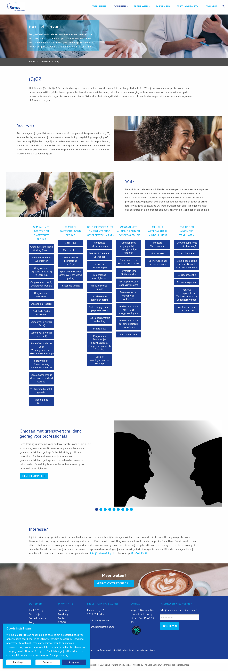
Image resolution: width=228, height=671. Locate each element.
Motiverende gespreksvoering (99, 298)
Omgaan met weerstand (41, 294)
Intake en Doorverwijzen (99, 265)
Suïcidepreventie (187, 274)
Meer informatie (32, 476)
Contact (62, 618)
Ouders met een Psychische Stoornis (128, 261)
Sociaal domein (37, 618)
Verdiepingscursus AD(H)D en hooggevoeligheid (129, 310)
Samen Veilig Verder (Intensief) (41, 334)
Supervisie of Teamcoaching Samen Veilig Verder (41, 364)
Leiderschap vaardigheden (99, 276)
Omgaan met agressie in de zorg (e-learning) (41, 271)
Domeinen (120, 6)
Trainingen (140, 6)
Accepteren (74, 662)
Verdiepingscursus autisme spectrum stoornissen (128, 324)
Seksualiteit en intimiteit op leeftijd (70, 261)
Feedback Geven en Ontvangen (99, 255)
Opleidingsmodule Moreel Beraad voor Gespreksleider (187, 264)
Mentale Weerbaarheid (157, 244)
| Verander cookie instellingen (175, 664)
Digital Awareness (187, 253)
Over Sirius (99, 6)
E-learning (162, 6)
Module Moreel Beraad (99, 287)
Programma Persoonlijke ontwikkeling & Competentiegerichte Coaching (99, 342)
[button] (96, 509)
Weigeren (47, 662)
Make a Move (70, 250)
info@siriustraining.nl (102, 553)
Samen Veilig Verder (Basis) (41, 323)
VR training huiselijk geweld (41, 390)
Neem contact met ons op (112, 583)
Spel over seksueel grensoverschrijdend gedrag (70, 275)
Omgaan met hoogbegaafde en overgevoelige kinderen (128, 247)
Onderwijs (34, 614)
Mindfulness (157, 253)
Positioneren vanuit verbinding (99, 319)
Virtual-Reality (187, 6)
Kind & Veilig (36, 610)
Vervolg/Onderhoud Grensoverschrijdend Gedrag (41, 378)
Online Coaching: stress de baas (157, 262)
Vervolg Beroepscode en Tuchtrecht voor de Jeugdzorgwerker (186, 294)
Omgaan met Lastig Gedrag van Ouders (41, 284)
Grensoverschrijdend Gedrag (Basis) (41, 248)
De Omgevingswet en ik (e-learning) (187, 244)
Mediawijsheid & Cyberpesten (41, 259)
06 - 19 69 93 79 (99, 620)
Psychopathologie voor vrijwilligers (128, 283)
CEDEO (62, 622)
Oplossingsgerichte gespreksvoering (99, 308)
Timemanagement (187, 282)
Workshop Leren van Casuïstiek (187, 308)
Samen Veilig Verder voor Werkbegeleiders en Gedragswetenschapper (42, 348)
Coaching (211, 6)
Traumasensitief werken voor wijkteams (128, 296)
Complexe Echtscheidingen (99, 244)
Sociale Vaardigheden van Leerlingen (99, 360)
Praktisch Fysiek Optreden (41, 312)
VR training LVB (128, 334)
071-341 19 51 (138, 553)
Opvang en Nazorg (41, 303)
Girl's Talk (70, 242)
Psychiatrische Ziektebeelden (128, 272)
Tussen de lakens (70, 285)
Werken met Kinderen (41, 401)
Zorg (31, 622)
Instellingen (18, 662)
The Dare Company (152, 664)
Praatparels (99, 328)
